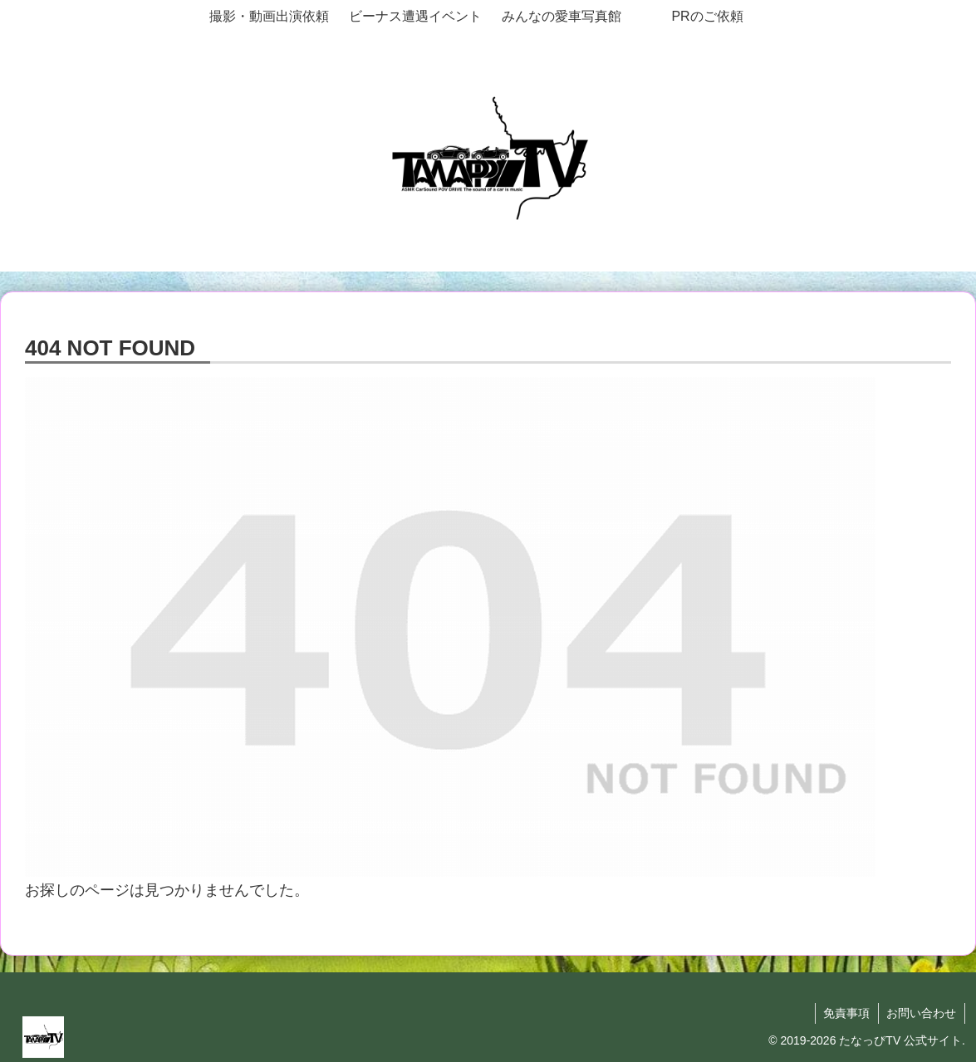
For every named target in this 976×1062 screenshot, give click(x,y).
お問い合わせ (921, 1013)
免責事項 (845, 1013)
